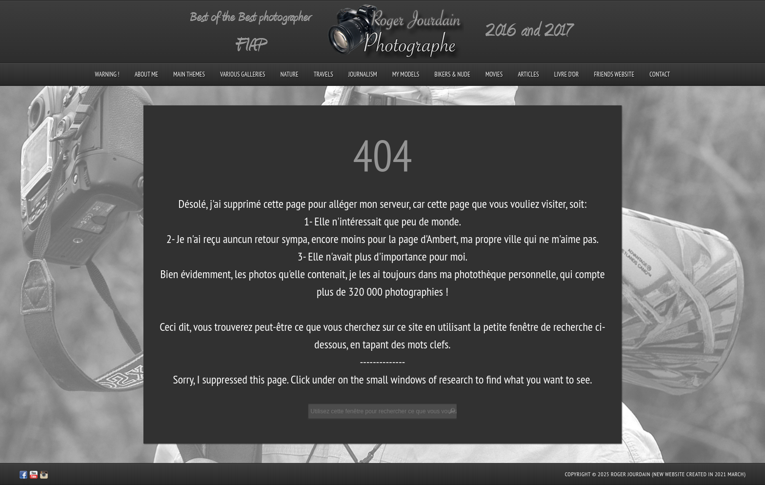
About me (146, 74)
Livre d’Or (566, 74)
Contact (659, 74)
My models (405, 74)
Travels (323, 74)
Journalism (362, 74)
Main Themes (189, 74)
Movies (494, 74)
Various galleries (242, 74)
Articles (528, 74)
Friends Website (614, 74)
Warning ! (107, 74)
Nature (290, 74)
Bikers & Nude (452, 74)
